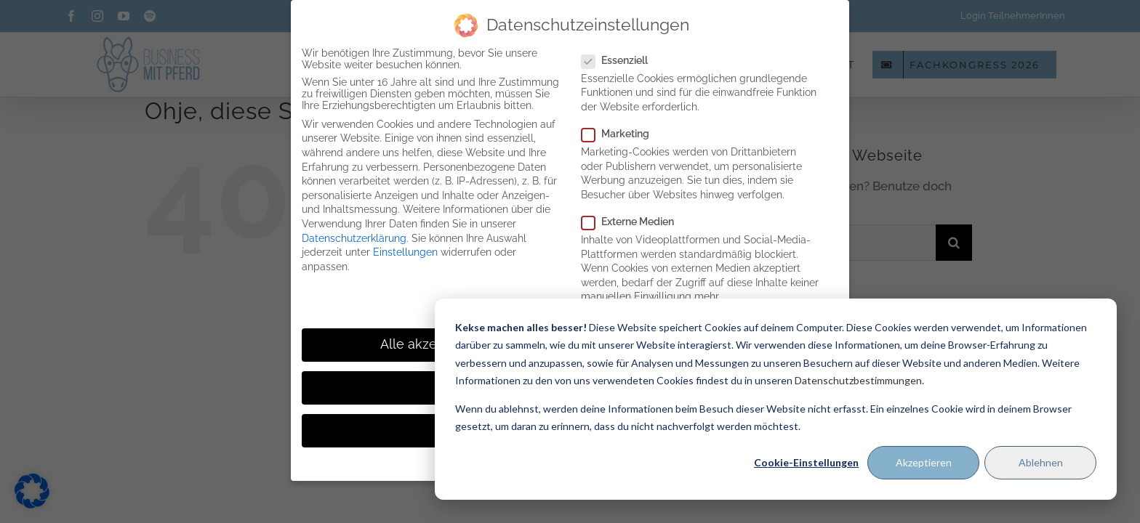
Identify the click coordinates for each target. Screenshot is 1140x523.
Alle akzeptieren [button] (430, 344)
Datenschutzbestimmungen (858, 380)
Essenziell (620, 60)
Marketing (621, 133)
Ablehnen (1041, 462)
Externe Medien (633, 221)
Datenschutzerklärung (354, 238)
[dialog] (776, 399)
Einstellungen (405, 252)
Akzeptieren (924, 462)
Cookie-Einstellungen (806, 462)
